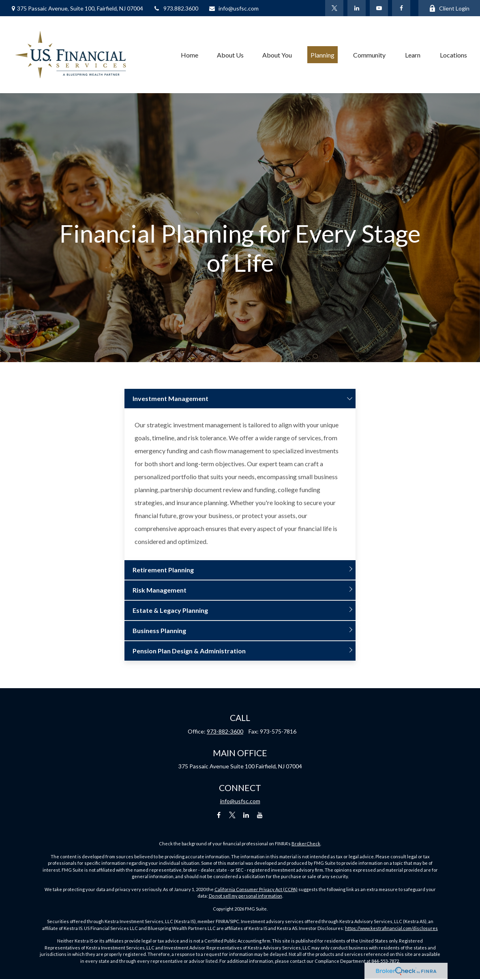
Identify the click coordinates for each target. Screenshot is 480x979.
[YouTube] (379, 8)
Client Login (449, 8)
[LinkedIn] (356, 8)
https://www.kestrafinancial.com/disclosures (391, 928)
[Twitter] (334, 8)
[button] (189, 54)
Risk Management (159, 590)
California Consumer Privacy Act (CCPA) (256, 889)
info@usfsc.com (233, 8)
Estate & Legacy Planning (170, 610)
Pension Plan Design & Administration (189, 651)
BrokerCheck (305, 843)
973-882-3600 (225, 731)
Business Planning (159, 630)
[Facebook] (401, 8)
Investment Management (170, 398)
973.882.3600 (175, 8)
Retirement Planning (163, 570)
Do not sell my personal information (245, 895)
